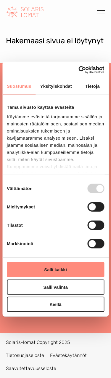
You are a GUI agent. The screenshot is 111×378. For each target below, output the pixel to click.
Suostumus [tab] (19, 86)
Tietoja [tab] (92, 86)
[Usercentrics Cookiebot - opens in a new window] (79, 70)
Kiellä (55, 304)
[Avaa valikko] (101, 12)
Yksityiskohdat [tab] (56, 86)
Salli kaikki (55, 269)
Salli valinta (55, 286)
